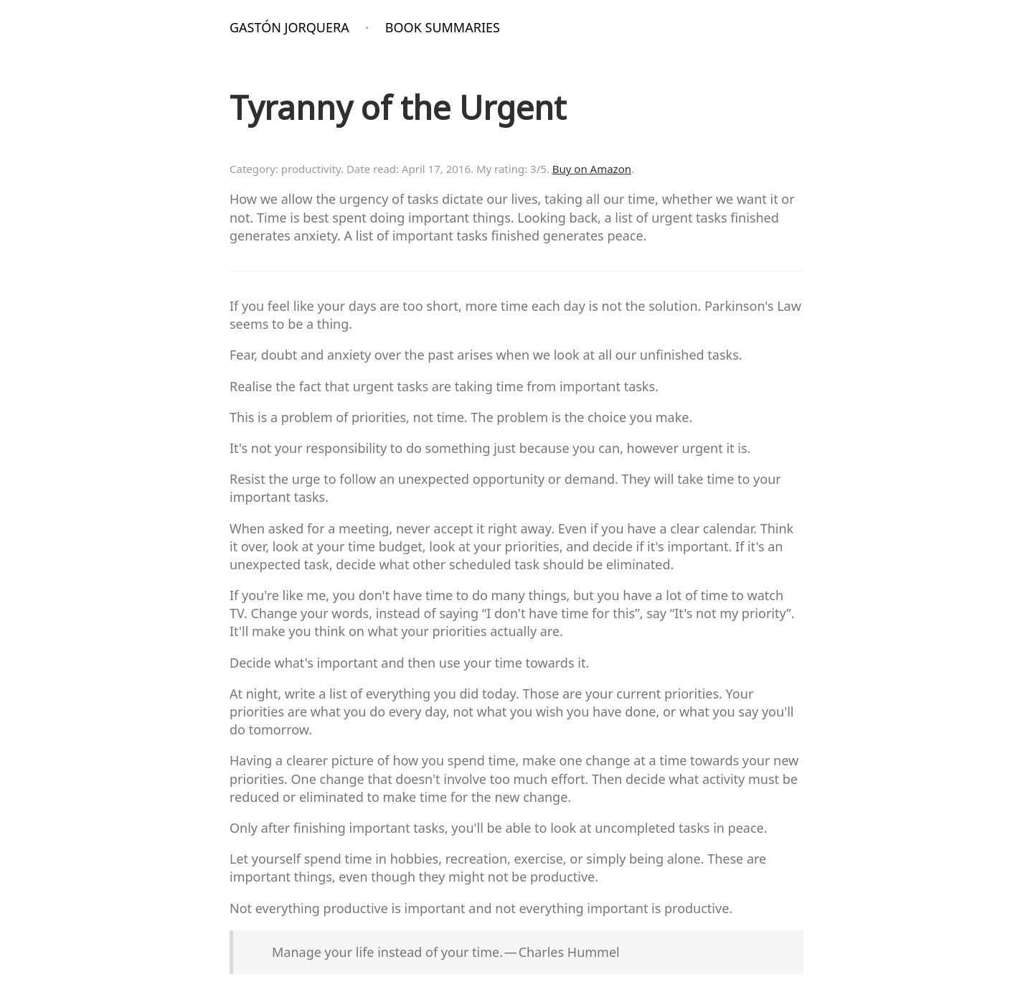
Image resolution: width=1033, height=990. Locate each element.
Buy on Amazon (591, 169)
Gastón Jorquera (289, 27)
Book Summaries (442, 27)
